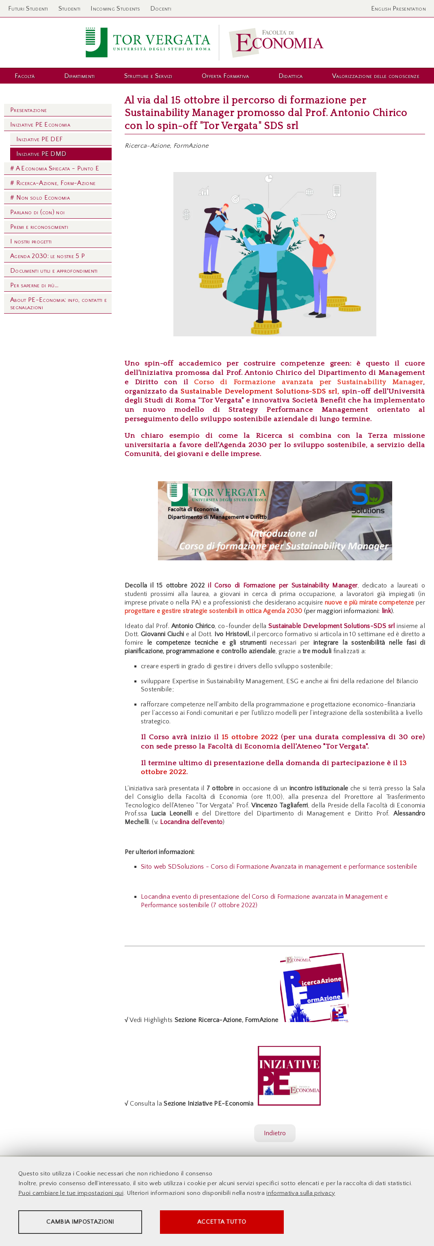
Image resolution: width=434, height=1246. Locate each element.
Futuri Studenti (28, 8)
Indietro (275, 1133)
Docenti (160, 8)
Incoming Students (115, 8)
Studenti (69, 8)
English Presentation (398, 8)
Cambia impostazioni (82, 1221)
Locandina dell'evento (191, 822)
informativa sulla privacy (300, 1193)
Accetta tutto (228, 1221)
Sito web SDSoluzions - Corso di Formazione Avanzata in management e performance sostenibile (279, 866)
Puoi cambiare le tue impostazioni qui (70, 1193)
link (385, 611)
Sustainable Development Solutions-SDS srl (259, 391)
